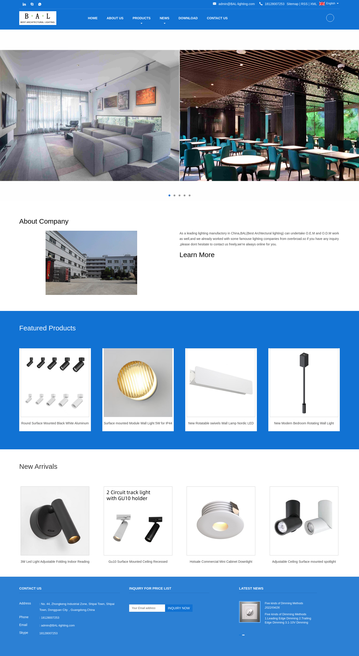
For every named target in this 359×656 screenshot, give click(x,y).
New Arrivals (38, 452)
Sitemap (216, 4)
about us (115, 18)
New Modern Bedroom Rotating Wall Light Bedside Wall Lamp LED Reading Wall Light (304, 411)
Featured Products (47, 314)
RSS (228, 4)
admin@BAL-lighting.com (267, 4)
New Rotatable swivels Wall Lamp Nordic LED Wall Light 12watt (221, 411)
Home (93, 18)
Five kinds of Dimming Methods (283, 589)
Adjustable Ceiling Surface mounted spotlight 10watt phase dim (304, 549)
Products (142, 20)
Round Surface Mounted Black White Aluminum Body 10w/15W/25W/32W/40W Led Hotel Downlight (55, 411)
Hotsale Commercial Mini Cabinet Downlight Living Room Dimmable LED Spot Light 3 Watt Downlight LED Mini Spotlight (221, 549)
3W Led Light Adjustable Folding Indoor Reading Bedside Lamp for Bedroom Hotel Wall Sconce (55, 549)
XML (237, 4)
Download (188, 18)
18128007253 (48, 619)
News (164, 20)
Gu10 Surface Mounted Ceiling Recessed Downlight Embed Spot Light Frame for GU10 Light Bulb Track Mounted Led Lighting (138, 549)
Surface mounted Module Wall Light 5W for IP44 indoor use (138, 411)
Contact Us (217, 18)
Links (296, 650)
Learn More (197, 254)
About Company (204, 221)
